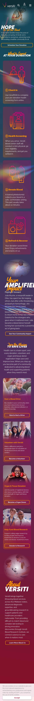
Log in (24, 7)
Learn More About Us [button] (17, 643)
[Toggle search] (18, 5)
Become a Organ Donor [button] (17, 502)
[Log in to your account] (24, 4)
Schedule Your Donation (17, 45)
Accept (17, 698)
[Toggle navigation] (30, 5)
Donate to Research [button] (17, 546)
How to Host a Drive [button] (17, 415)
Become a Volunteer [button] (17, 459)
